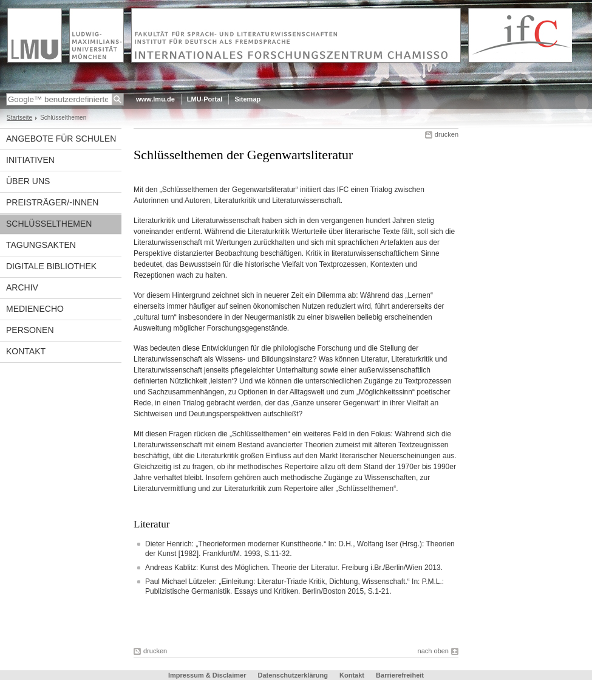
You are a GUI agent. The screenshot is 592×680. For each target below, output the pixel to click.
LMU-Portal (205, 99)
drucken (446, 134)
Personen (30, 330)
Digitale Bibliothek (51, 266)
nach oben (433, 650)
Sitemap (247, 99)
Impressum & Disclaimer (207, 675)
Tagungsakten (41, 245)
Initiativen (30, 160)
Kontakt (26, 351)
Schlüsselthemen (49, 223)
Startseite (19, 117)
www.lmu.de (155, 99)
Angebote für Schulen (61, 138)
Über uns (28, 181)
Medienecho (35, 309)
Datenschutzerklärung (292, 675)
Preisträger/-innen (52, 202)
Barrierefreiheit (400, 675)
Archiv (22, 287)
